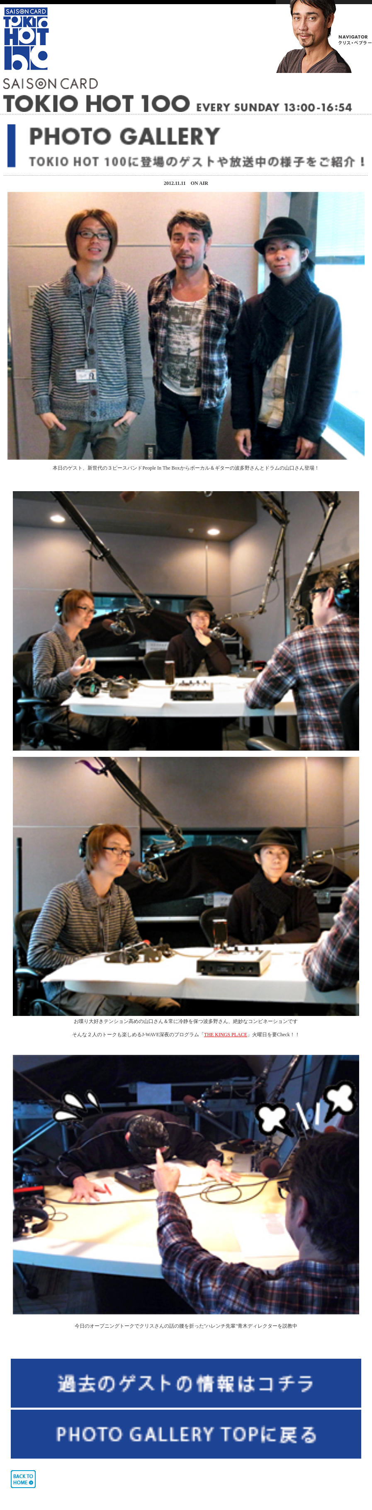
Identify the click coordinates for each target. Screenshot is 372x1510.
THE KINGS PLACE (225, 1034)
